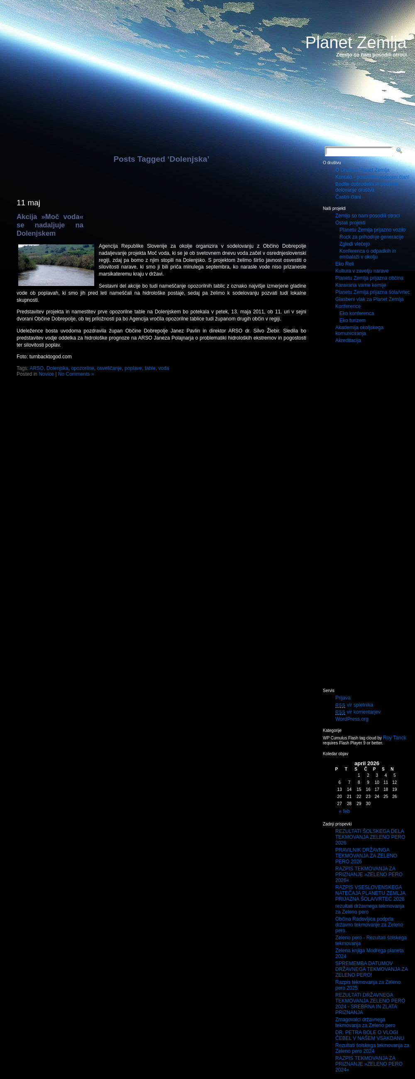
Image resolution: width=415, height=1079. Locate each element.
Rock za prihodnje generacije (371, 237)
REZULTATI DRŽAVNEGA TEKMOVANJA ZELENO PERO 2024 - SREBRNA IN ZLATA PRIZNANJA (370, 1003)
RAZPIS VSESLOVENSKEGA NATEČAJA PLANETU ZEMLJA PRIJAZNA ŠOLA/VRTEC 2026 (370, 893)
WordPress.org (352, 719)
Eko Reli (344, 264)
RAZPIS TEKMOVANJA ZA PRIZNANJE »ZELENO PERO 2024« (369, 1064)
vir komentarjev (358, 712)
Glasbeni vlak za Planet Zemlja (369, 299)
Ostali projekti (350, 223)
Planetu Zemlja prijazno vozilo (372, 230)
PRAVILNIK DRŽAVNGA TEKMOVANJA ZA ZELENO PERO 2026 (366, 856)
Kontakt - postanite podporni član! (372, 177)
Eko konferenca (356, 313)
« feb (344, 811)
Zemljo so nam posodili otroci (367, 216)
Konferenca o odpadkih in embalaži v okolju (367, 254)
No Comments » (76, 374)
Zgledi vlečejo (354, 244)
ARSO (36, 368)
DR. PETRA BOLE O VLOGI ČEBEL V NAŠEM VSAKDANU (369, 1035)
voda (164, 368)
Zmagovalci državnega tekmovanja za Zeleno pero (365, 1022)
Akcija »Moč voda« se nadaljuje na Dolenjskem (50, 225)
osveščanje (109, 368)
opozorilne (82, 368)
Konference (348, 306)
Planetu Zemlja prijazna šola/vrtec (372, 292)
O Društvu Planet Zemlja (362, 170)
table (150, 368)
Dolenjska (57, 368)
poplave (133, 368)
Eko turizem (352, 320)
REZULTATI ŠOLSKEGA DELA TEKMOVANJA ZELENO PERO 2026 (370, 837)
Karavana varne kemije (360, 285)
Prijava (343, 698)
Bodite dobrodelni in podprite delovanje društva (367, 187)
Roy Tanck (394, 738)
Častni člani (348, 197)
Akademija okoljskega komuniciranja (359, 330)
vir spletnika (354, 705)
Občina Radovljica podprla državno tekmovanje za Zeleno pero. (369, 925)
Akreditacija (348, 340)
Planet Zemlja (356, 42)
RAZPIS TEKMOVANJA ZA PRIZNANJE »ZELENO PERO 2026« (369, 874)
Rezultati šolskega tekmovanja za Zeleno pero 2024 (372, 1048)
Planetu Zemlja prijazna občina (369, 278)
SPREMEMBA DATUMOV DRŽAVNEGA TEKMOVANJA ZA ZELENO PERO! (371, 969)
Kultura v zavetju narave (362, 271)
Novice (46, 374)
